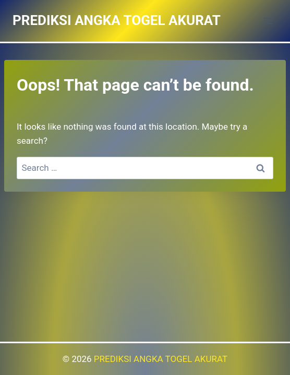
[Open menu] (267, 20)
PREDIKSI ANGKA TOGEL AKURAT (160, 359)
